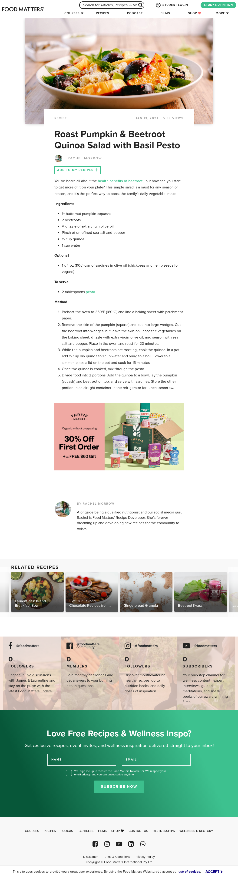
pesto (90, 292)
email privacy (82, 774)
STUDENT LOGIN (171, 5)
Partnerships (164, 831)
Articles (86, 831)
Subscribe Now (119, 786)
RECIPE (60, 118)
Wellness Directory (196, 831)
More (220, 13)
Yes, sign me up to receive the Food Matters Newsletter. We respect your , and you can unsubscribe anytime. (120, 772)
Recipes (102, 13)
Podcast (135, 13)
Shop (194, 13)
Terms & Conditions (116, 857)
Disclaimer (90, 857)
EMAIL (131, 759)
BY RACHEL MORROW (96, 504)
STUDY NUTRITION (218, 5)
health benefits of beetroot (120, 181)
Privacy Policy (145, 857)
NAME (56, 759)
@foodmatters (28, 645)
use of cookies (189, 872)
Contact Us (138, 831)
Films (165, 13)
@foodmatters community (88, 646)
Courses (72, 13)
